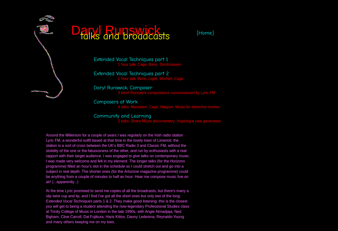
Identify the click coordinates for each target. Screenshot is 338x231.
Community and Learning (122, 116)
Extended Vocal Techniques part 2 (131, 73)
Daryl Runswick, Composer (123, 88)
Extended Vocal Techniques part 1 (131, 59)
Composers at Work (116, 102)
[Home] (205, 33)
